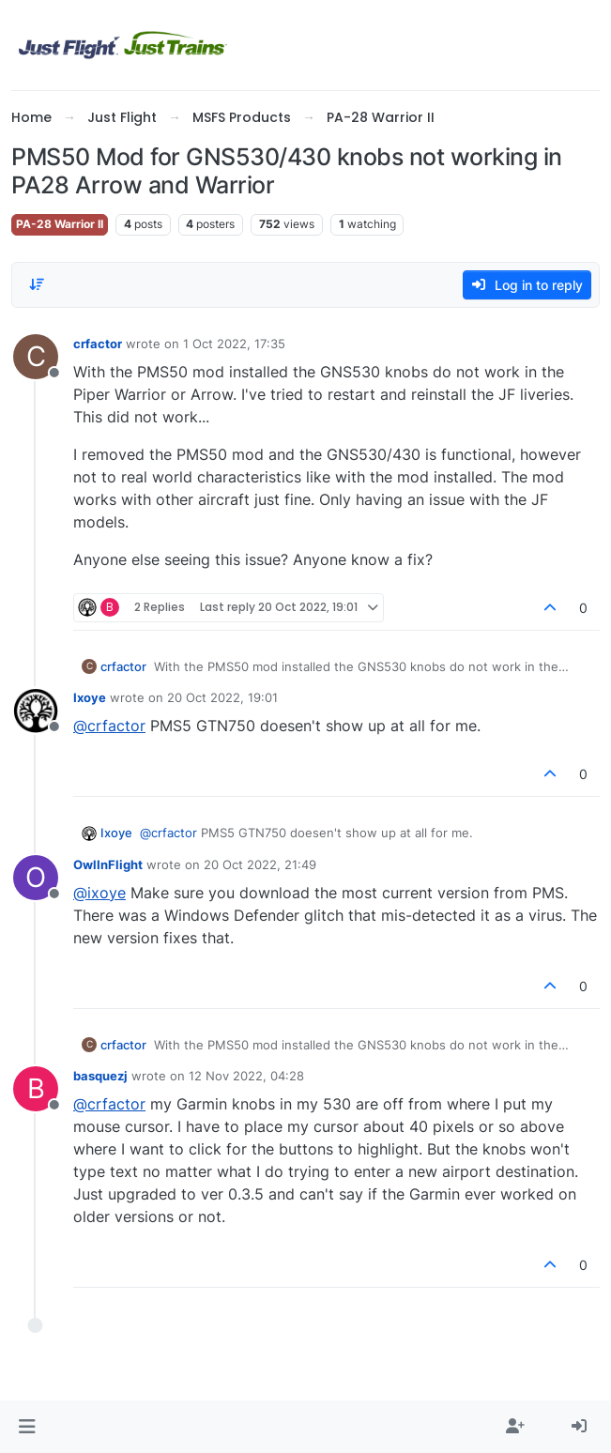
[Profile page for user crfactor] (35, 356)
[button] (27, 1426)
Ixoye (89, 697)
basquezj (100, 1075)
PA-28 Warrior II (59, 224)
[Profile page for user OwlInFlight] (35, 877)
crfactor (97, 343)
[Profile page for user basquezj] (35, 1088)
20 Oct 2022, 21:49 (260, 864)
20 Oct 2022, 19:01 (222, 697)
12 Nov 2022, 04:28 (246, 1075)
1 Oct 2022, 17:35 (234, 343)
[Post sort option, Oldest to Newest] (36, 284)
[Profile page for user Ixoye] (35, 710)
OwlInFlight (108, 864)
